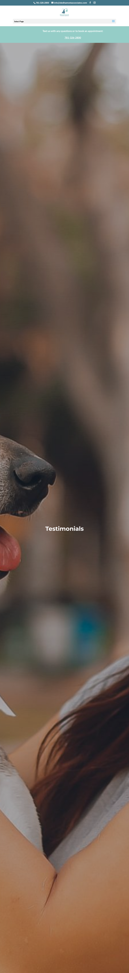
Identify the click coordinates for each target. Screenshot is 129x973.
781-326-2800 (42, 3)
